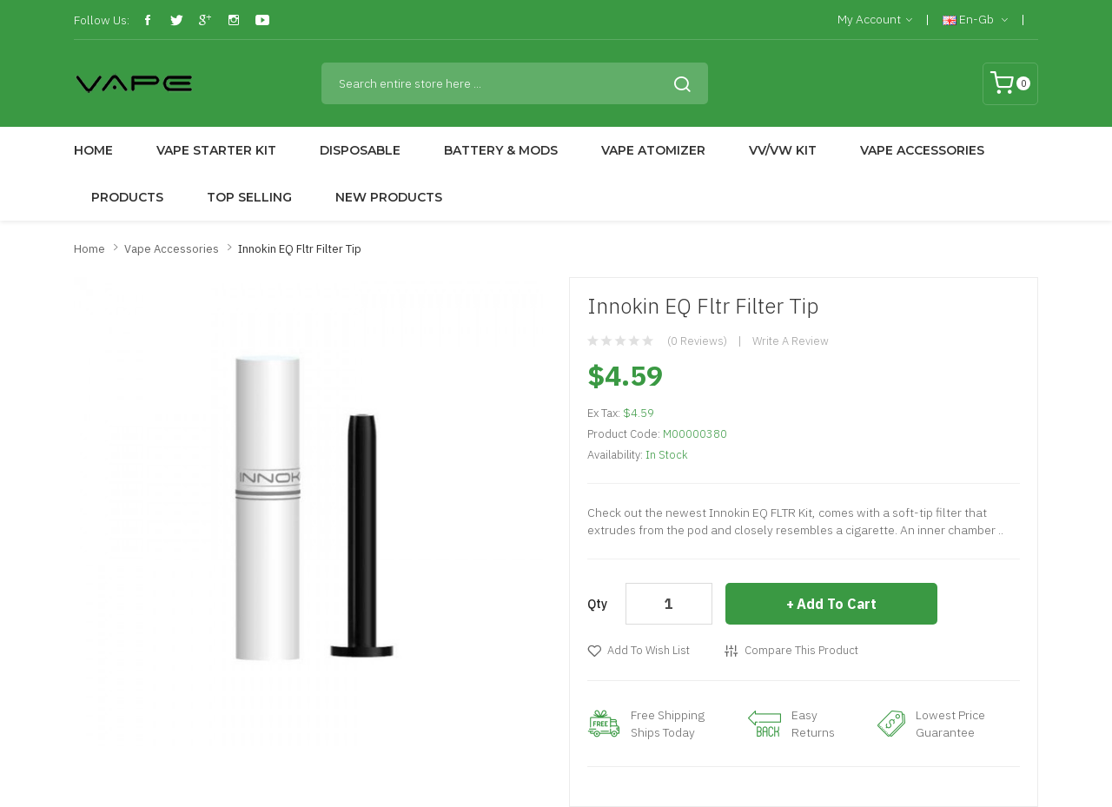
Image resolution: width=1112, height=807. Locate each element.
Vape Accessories (171, 248)
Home (89, 248)
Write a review (790, 341)
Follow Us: (101, 20)
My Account (874, 20)
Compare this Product (801, 650)
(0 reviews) (697, 341)
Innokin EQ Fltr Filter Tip (299, 248)
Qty (597, 604)
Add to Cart (837, 603)
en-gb (975, 20)
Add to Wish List (648, 650)
